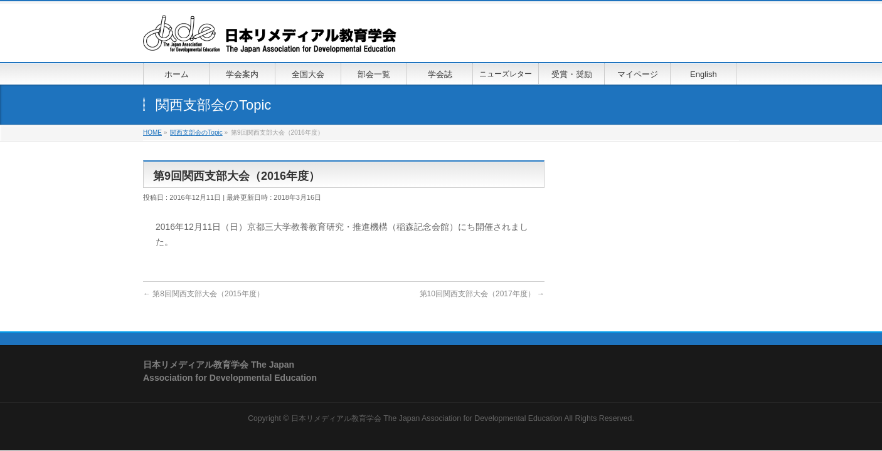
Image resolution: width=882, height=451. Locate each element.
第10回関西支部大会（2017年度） (482, 293)
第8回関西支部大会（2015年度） (203, 293)
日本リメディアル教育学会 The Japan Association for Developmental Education (427, 418)
